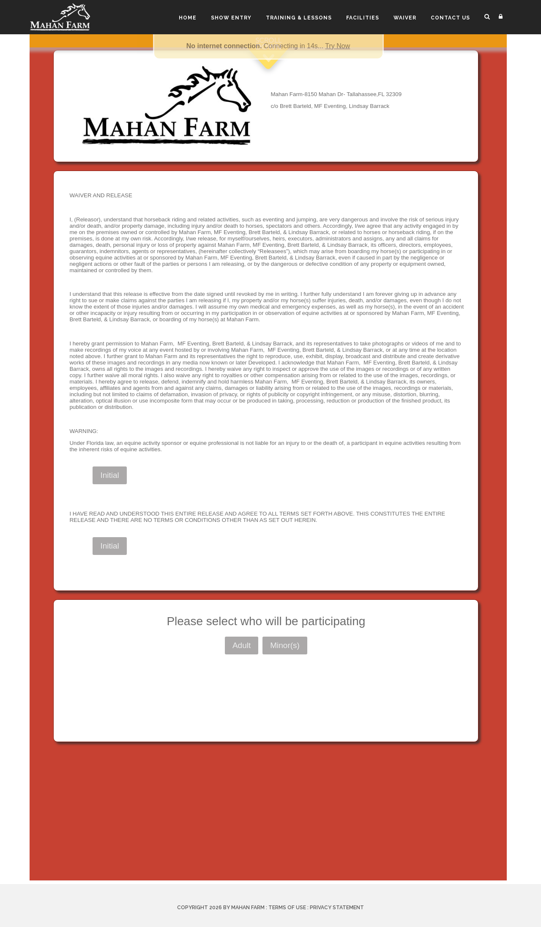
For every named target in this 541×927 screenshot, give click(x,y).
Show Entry (231, 18)
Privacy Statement (337, 907)
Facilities (362, 18)
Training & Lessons (299, 18)
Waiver (404, 18)
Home (188, 18)
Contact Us (450, 18)
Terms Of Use (287, 907)
